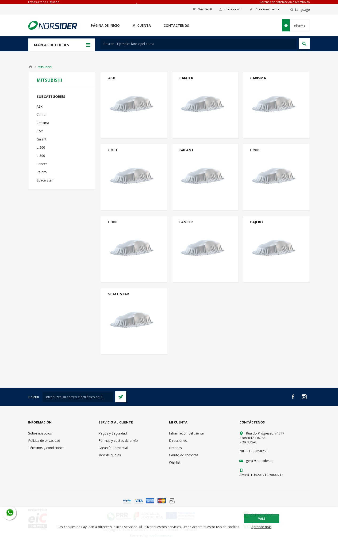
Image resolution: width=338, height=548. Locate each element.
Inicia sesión (233, 9)
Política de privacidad (44, 440)
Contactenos (176, 25)
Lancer (186, 221)
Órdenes (175, 448)
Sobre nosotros (40, 433)
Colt (113, 149)
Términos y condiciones (46, 448)
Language (302, 9)
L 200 (254, 149)
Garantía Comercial (113, 448)
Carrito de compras (183, 455)
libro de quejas (110, 455)
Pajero (256, 221)
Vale (261, 519)
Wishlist (175, 462)
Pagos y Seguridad (113, 433)
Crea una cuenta (267, 9)
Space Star (118, 293)
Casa (30, 67)
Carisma (258, 78)
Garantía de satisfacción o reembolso (285, 2)
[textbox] (198, 44)
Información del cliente (186, 433)
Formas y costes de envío (118, 440)
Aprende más (261, 527)
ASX (111, 78)
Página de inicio (105, 25)
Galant (186, 149)
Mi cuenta (141, 25)
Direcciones (178, 440)
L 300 (112, 221)
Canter (186, 78)
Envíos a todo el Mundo (43, 2)
